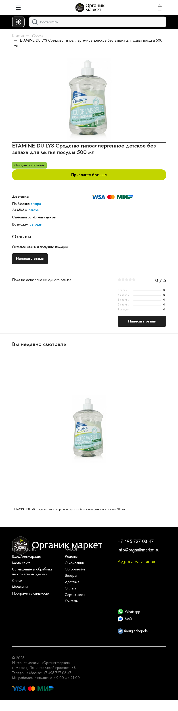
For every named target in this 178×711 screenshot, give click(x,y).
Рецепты (71, 556)
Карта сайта (21, 563)
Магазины (20, 586)
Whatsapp (129, 611)
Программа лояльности (30, 593)
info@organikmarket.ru (138, 550)
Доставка (72, 582)
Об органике (75, 569)
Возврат (71, 575)
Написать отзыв (30, 258)
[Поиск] (97, 22)
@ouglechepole (133, 631)
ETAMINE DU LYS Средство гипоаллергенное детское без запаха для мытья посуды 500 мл (69, 509)
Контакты (71, 601)
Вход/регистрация (27, 556)
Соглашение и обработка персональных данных (32, 572)
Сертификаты (75, 594)
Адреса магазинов (136, 561)
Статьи (17, 580)
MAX (125, 618)
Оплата (70, 588)
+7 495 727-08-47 (136, 541)
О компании (74, 563)
